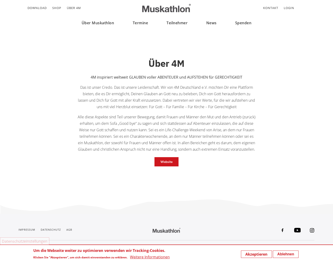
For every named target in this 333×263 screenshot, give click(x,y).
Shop (56, 8)
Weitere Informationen (150, 257)
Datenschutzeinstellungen (24, 241)
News (211, 22)
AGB (69, 229)
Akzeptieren (256, 254)
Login (289, 8)
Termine (140, 22)
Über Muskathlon (98, 22)
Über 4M (74, 8)
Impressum (26, 229)
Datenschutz (51, 229)
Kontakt (270, 8)
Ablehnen (285, 254)
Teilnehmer (177, 22)
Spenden (243, 22)
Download (37, 8)
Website (166, 162)
